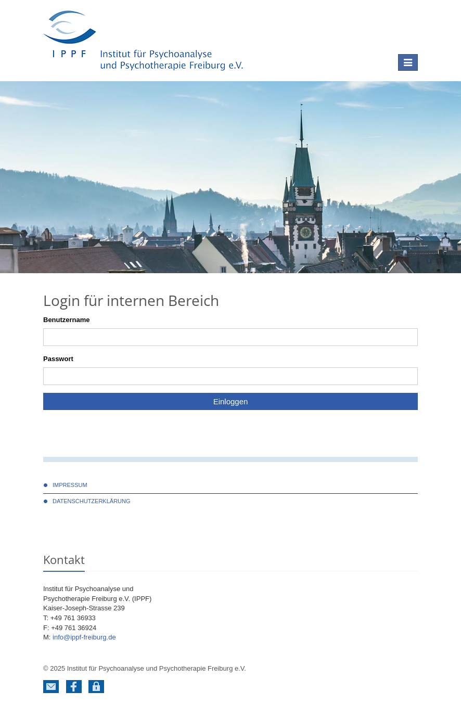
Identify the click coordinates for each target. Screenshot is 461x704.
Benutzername (66, 320)
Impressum (70, 485)
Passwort (58, 359)
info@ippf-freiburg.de (84, 637)
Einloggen (230, 401)
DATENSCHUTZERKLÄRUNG (92, 501)
